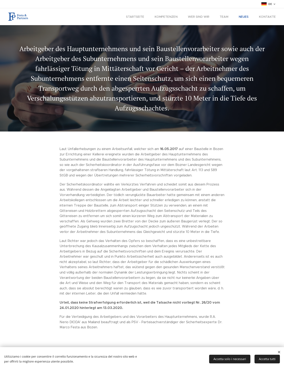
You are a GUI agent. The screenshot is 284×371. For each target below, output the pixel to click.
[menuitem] (142, 17)
